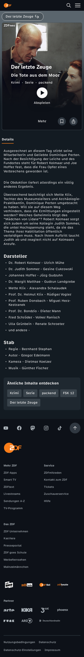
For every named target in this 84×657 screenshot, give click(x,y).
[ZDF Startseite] (8, 5)
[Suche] (68, 5)
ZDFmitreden (53, 472)
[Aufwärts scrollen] (75, 428)
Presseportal (13, 545)
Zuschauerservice (56, 493)
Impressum (52, 650)
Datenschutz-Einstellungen (22, 650)
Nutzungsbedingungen (19, 642)
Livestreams (12, 493)
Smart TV (10, 479)
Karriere (9, 538)
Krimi (15, 82)
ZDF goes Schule (15, 552)
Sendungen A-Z (14, 501)
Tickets (49, 486)
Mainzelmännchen (16, 566)
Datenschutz (47, 642)
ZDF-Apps (10, 472)
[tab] (8, 139)
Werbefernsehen (15, 559)
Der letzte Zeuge (24, 402)
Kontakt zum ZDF (55, 479)
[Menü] (77, 5)
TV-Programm (13, 508)
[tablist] (42, 139)
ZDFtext (9, 486)
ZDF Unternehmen (16, 531)
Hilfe (47, 501)
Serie (29, 82)
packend (45, 82)
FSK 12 (68, 393)
